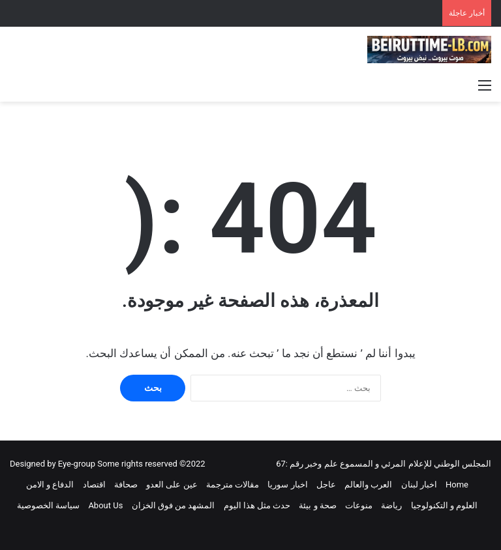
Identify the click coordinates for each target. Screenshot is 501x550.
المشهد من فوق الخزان (173, 505)
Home (457, 484)
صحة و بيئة (317, 505)
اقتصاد (94, 484)
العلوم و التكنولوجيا (444, 505)
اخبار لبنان (419, 484)
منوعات (358, 505)
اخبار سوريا (287, 484)
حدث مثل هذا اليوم (257, 505)
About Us (105, 505)
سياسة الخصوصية (48, 505)
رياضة (391, 505)
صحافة (126, 484)
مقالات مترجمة (232, 484)
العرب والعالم (368, 484)
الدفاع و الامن (50, 484)
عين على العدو (171, 484)
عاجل (326, 484)
